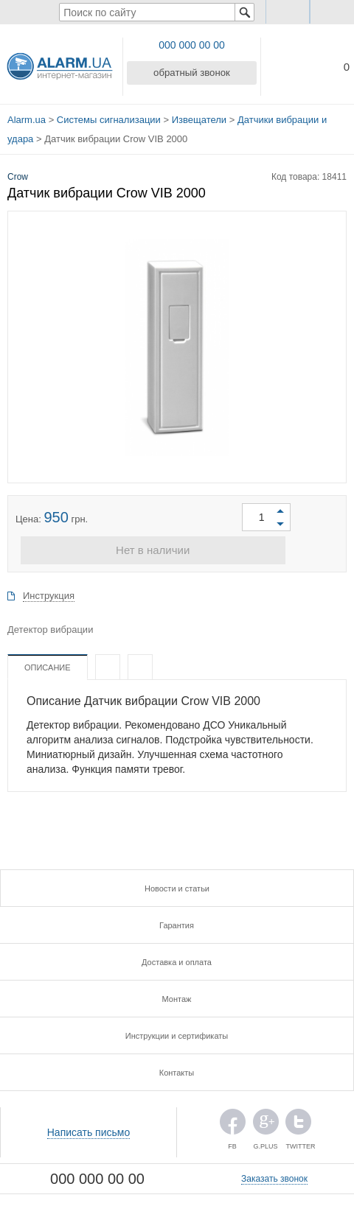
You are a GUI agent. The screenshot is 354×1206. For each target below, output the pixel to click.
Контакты (177, 1066)
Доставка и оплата (177, 956)
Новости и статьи (177, 882)
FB (233, 1119)
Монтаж (177, 993)
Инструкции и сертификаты (176, 1030)
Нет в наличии (177, 544)
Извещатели (199, 117)
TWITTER (298, 1119)
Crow (17, 169)
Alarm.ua (26, 117)
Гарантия (176, 919)
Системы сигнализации (109, 117)
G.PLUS (266, 1119)
